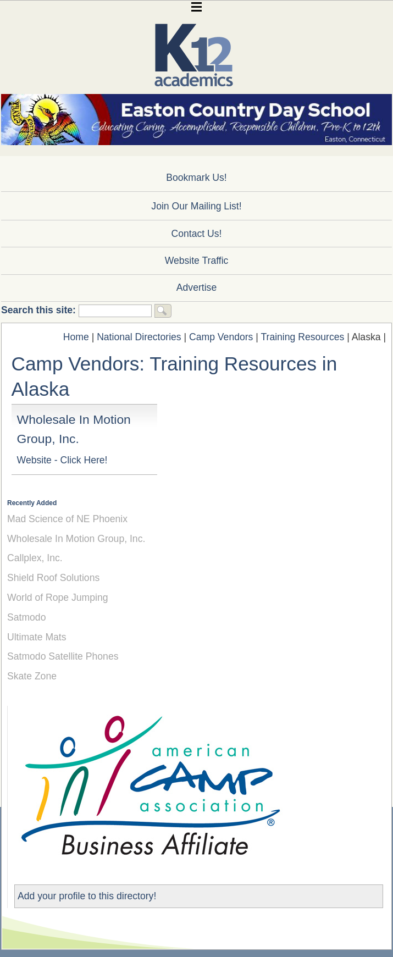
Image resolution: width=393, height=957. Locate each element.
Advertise (196, 287)
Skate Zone (32, 676)
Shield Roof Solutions (53, 577)
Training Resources (302, 336)
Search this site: (40, 310)
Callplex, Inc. (35, 557)
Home (76, 336)
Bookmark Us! (196, 177)
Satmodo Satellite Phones (62, 656)
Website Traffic (197, 260)
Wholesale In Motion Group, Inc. (76, 538)
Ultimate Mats (37, 637)
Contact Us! (196, 233)
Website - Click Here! (62, 460)
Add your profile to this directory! (87, 895)
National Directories (139, 336)
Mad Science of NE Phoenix (67, 518)
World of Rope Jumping (57, 597)
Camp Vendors (221, 336)
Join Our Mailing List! (196, 206)
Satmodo (26, 617)
